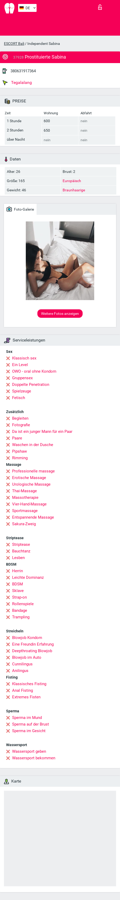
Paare (17, 438)
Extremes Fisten (26, 697)
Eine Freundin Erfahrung (33, 644)
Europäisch (72, 181)
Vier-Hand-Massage (29, 504)
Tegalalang (17, 82)
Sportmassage (25, 510)
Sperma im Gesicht (29, 730)
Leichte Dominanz (28, 577)
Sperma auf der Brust (30, 724)
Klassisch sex (24, 358)
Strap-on (19, 597)
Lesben (18, 557)
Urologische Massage (31, 484)
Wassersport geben (29, 751)
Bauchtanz (21, 551)
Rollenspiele (23, 603)
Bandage (19, 610)
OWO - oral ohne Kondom (34, 371)
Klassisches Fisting (29, 683)
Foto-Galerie (20, 209)
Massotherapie (25, 497)
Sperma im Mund (27, 717)
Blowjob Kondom (27, 637)
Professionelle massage (33, 471)
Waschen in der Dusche (32, 444)
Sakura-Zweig (24, 524)
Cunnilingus (22, 664)
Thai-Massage (24, 491)
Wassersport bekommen (33, 758)
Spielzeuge (21, 391)
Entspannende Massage (33, 517)
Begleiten (20, 418)
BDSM (17, 584)
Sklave (18, 590)
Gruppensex (22, 378)
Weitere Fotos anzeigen (60, 313)
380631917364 (23, 71)
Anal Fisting (22, 690)
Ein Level (20, 364)
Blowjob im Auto (26, 657)
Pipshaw (19, 451)
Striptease (21, 544)
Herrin (17, 571)
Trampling (20, 617)
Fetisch (18, 397)
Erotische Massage (29, 477)
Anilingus (20, 670)
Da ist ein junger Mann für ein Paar (42, 431)
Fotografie (21, 425)
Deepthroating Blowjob (32, 650)
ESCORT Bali (14, 43)
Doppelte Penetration (30, 384)
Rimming (20, 458)
